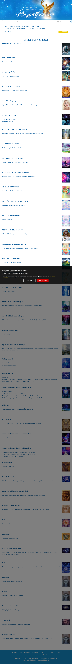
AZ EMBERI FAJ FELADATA (13, 158)
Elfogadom (29, 280)
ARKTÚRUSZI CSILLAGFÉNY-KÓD (16, 201)
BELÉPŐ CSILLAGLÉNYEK (13, 43)
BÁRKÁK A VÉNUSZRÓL (12, 258)
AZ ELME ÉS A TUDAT (11, 187)
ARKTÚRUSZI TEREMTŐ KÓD (14, 215)
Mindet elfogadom (42, 280)
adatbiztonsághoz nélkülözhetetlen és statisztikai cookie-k (15, 273)
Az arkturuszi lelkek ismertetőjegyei (15, 244)
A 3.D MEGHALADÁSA (11, 144)
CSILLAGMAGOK (9, 58)
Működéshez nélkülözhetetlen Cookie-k (12, 271)
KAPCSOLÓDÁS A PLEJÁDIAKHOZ (16, 129)
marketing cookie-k (7, 274)
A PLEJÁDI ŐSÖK (9, 72)
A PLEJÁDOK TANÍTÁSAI (12, 115)
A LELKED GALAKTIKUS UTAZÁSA (16, 172)
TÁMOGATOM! (63, 31)
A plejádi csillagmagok (10, 101)
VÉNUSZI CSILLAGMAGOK (13, 230)
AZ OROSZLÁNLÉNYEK (12, 86)
